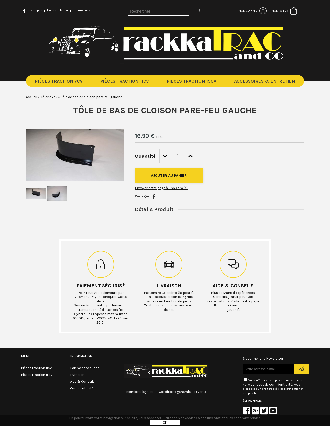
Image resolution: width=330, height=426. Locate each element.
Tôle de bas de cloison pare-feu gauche (165, 110)
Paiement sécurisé (101, 285)
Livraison (169, 285)
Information (81, 356)
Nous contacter (57, 10)
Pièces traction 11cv (36, 368)
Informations (81, 10)
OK (165, 422)
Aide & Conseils (82, 382)
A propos (36, 10)
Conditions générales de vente (182, 392)
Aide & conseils (233, 285)
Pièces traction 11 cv (36, 375)
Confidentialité (81, 388)
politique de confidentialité (271, 384)
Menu (26, 356)
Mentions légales (139, 392)
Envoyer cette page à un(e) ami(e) (161, 188)
